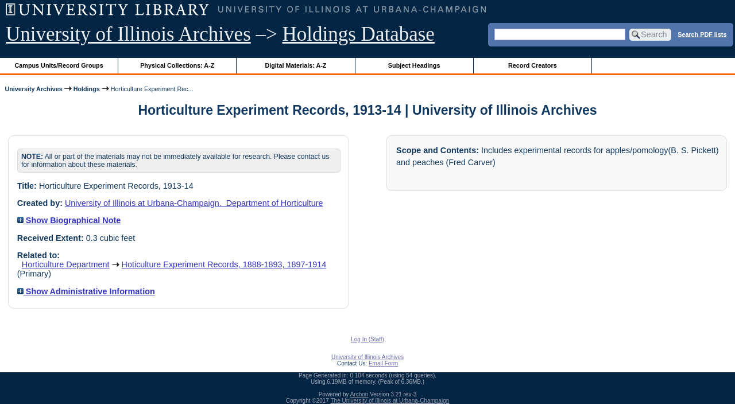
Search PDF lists (702, 33)
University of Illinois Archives (128, 34)
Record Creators (532, 65)
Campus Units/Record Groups (59, 65)
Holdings (87, 88)
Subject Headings (414, 65)
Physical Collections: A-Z (177, 65)
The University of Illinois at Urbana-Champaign (390, 401)
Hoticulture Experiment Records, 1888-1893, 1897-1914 (224, 264)
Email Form (383, 363)
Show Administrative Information (86, 291)
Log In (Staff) (367, 339)
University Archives (33, 88)
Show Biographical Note (69, 220)
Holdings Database (359, 34)
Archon (359, 394)
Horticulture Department (66, 264)
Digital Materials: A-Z (295, 65)
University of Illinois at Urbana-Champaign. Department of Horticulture (194, 203)
